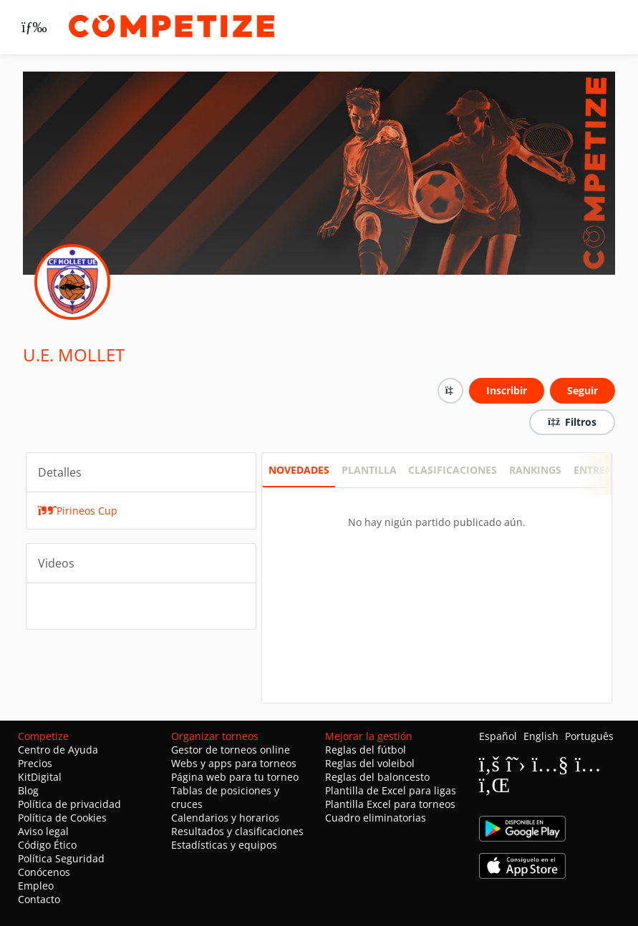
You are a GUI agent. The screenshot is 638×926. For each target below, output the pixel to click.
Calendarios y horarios (225, 817)
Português (589, 736)
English (541, 736)
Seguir (582, 390)
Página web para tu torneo (235, 777)
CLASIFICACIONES (452, 470)
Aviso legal (43, 831)
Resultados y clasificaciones (237, 831)
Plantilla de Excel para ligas (390, 790)
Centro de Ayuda (58, 749)
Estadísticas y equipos (224, 845)
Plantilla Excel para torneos (390, 804)
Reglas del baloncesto (377, 777)
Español (498, 736)
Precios (35, 763)
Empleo (36, 885)
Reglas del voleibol (370, 763)
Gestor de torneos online (230, 749)
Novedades (299, 470)
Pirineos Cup (78, 510)
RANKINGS (535, 470)
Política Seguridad (61, 858)
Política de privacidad (69, 804)
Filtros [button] (572, 422)
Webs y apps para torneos (233, 763)
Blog (28, 790)
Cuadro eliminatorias (375, 817)
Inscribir (506, 390)
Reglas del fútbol (365, 749)
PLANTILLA (369, 470)
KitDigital (40, 777)
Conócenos (44, 872)
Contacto (39, 899)
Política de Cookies (62, 817)
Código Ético (47, 845)
